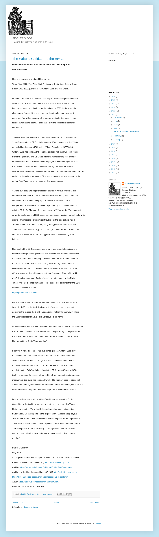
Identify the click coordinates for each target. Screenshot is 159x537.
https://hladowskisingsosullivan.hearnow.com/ (38, 482)
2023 (113, 107)
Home (56, 503)
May (116, 128)
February (117, 136)
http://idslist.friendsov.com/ (65, 472)
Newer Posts (18, 503)
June (116, 125)
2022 (113, 111)
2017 (113, 155)
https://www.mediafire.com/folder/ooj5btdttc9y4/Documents (46, 467)
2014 (113, 165)
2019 (113, 147)
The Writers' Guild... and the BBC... (38, 59)
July (115, 121)
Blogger (98, 523)
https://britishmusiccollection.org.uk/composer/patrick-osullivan (40, 477)
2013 (113, 169)
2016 (113, 158)
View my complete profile (119, 209)
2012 (113, 173)
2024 (113, 104)
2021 (113, 114)
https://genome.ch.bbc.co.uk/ (25, 292)
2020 (113, 144)
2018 (113, 151)
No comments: (48, 494)
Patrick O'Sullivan (132, 184)
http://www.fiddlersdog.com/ (57, 462)
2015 (113, 162)
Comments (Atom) (30, 507)
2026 (113, 96)
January (117, 139)
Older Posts (94, 503)
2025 (113, 100)
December (118, 117)
